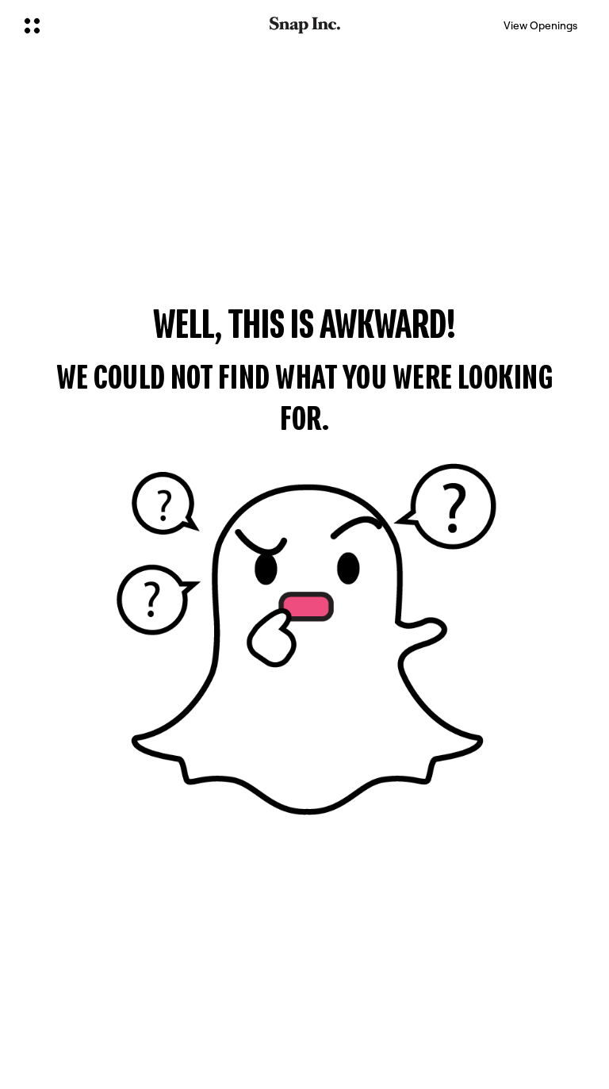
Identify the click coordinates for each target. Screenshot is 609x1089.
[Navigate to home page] (305, 25)
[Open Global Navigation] (136, 25)
